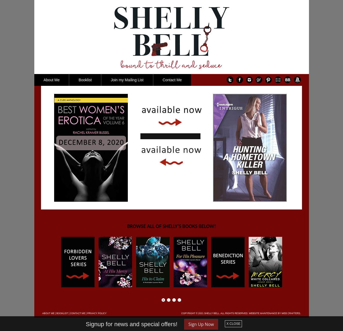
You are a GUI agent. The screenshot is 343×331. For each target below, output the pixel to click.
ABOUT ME (48, 313)
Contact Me (172, 80)
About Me (52, 80)
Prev (52, 262)
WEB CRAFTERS (291, 313)
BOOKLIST (62, 313)
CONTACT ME (77, 313)
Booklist (85, 80)
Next (291, 262)
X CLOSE (233, 324)
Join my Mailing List (127, 80)
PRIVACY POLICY (96, 313)
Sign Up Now (201, 324)
